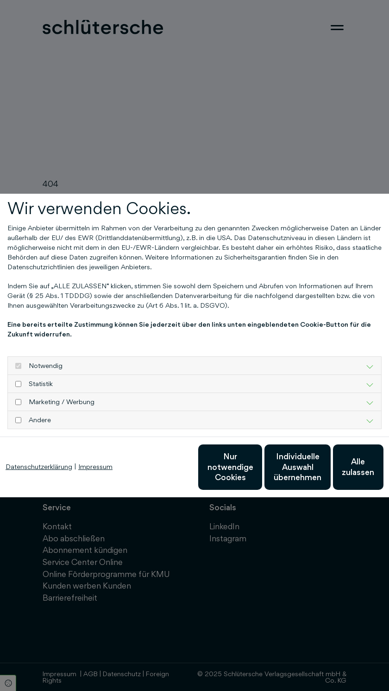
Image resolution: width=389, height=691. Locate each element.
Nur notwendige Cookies (164, 472)
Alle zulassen (340, 471)
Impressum (95, 444)
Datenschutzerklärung (39, 444)
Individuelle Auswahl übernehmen (252, 471)
